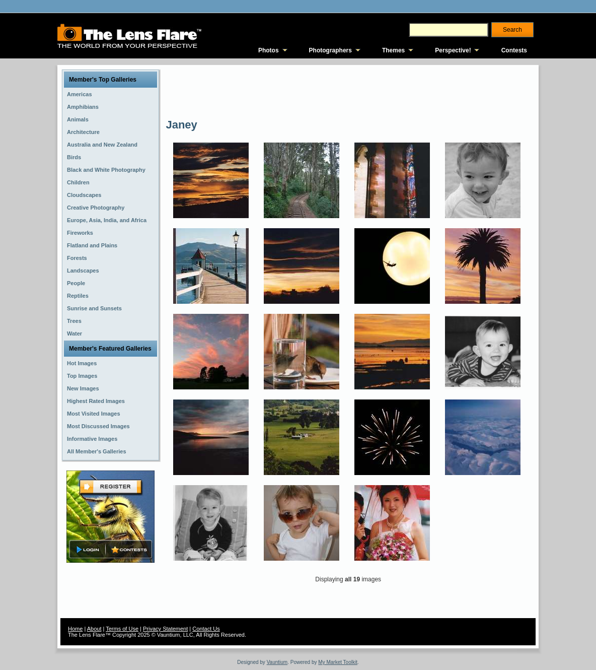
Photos (268, 50)
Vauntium (277, 662)
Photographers (330, 50)
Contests (514, 50)
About (94, 629)
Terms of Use (122, 629)
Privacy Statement (165, 629)
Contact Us (205, 629)
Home (75, 629)
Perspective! (453, 50)
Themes (393, 50)
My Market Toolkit (337, 662)
